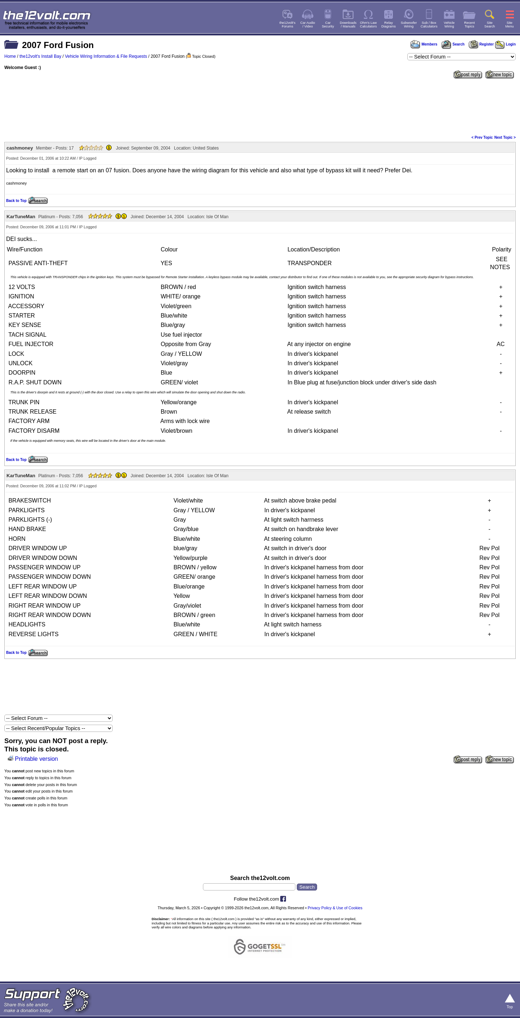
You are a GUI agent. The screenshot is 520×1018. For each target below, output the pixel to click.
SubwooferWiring (409, 24)
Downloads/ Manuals (348, 24)
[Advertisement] (260, 106)
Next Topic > (505, 137)
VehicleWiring (449, 24)
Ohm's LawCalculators (368, 24)
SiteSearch (489, 24)
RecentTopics (469, 24)
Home (10, 56)
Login (505, 44)
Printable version (36, 759)
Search (452, 44)
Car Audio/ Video (307, 24)
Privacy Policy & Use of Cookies (335, 908)
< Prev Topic (482, 137)
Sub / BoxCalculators (429, 24)
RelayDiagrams (388, 24)
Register (481, 44)
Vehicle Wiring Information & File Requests (106, 56)
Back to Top (16, 201)
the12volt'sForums (287, 24)
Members (424, 44)
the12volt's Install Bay (40, 56)
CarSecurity (328, 24)
